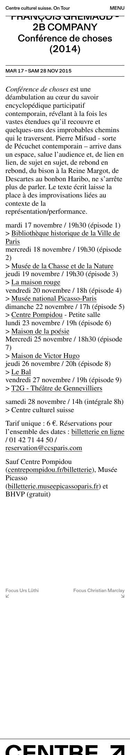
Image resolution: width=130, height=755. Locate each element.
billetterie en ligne (97, 432)
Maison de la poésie (40, 332)
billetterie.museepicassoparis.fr (53, 487)
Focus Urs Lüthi (22, 591)
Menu (117, 7)
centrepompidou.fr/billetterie (50, 470)
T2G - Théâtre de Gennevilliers (56, 389)
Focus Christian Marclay (99, 591)
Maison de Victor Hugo (45, 356)
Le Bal (21, 373)
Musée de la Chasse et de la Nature (62, 267)
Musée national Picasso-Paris (54, 299)
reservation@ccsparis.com (44, 449)
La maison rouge (35, 283)
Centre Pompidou (37, 315)
